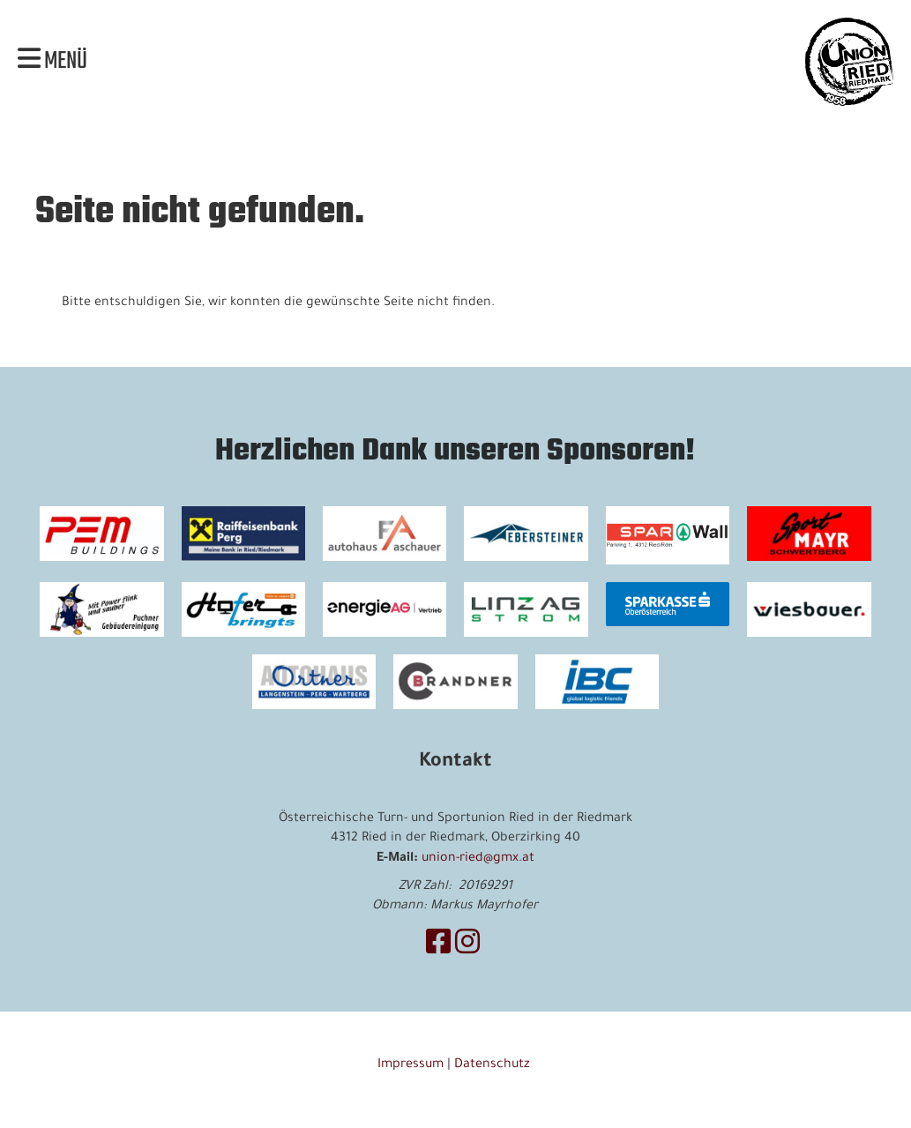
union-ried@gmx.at (478, 859)
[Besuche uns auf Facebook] (438, 947)
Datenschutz (494, 1065)
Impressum (410, 1065)
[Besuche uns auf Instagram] (467, 947)
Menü (52, 61)
